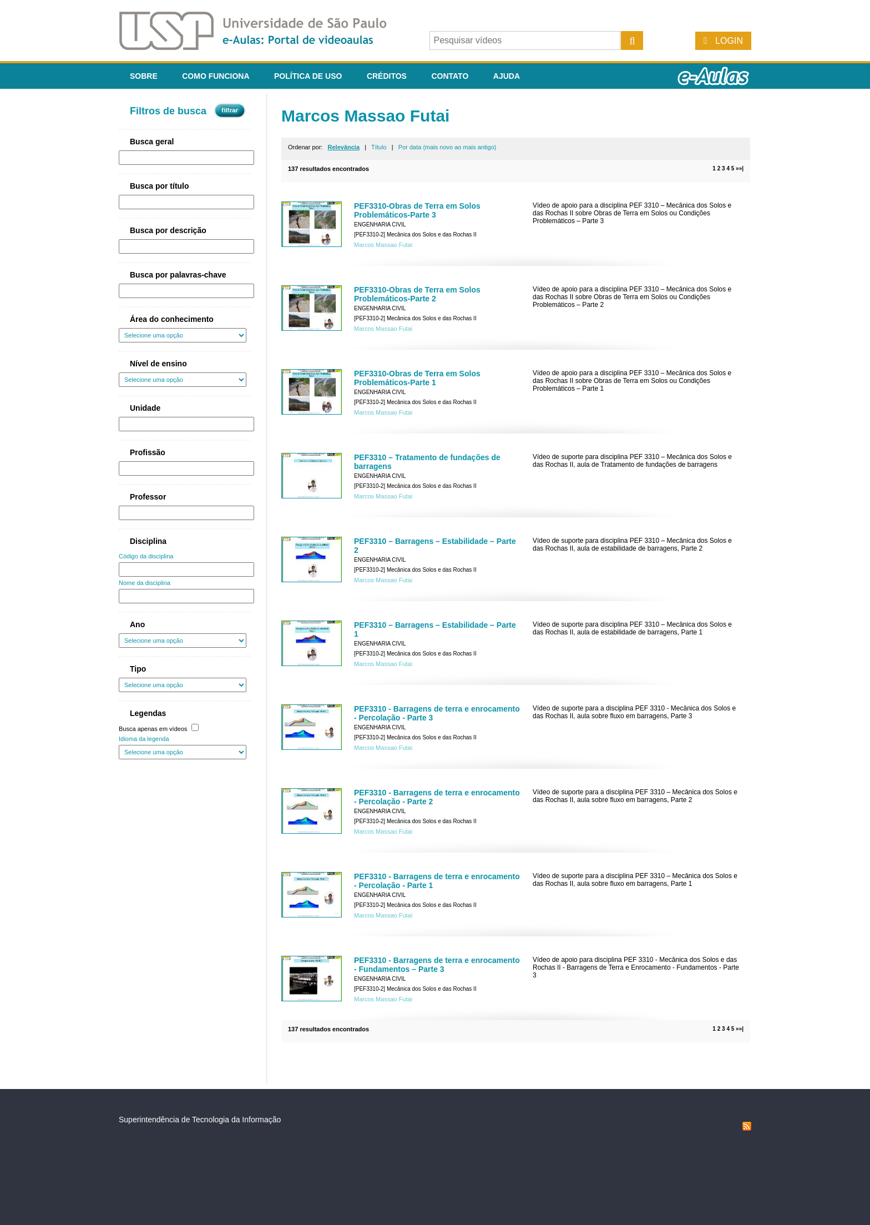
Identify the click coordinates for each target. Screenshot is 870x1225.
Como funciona (215, 76)
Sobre (144, 76)
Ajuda (506, 76)
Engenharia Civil (380, 224)
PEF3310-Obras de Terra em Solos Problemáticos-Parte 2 (417, 294)
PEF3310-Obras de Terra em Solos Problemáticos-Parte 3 (417, 210)
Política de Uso (308, 76)
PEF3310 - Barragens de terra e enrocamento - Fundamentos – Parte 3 (437, 965)
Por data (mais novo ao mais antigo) (447, 147)
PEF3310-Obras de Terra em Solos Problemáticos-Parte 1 (417, 378)
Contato (449, 76)
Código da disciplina (146, 556)
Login (729, 41)
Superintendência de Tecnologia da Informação (200, 1119)
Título (379, 147)
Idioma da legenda (144, 738)
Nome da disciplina (144, 582)
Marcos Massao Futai (383, 244)
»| (741, 168)
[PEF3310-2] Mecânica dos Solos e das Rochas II (415, 234)
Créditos (387, 76)
